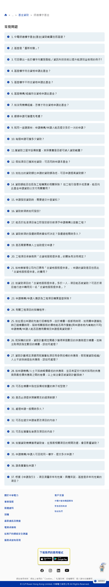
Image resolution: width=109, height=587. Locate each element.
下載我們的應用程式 (51, 552)
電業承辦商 (10, 527)
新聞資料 (9, 508)
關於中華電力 (11, 495)
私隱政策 (60, 578)
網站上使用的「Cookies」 (42, 578)
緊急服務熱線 (61, 506)
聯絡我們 (59, 511)
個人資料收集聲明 (84, 578)
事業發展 (9, 501)
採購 (6, 514)
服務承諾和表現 (12, 540)
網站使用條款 (22, 578)
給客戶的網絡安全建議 (16, 533)
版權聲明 (70, 578)
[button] (102, 567)
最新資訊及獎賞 (12, 520)
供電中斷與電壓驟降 (64, 500)
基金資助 (23, 15)
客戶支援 (59, 495)
